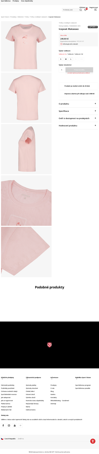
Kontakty (54, 397)
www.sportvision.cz (38, 452)
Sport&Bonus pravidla (82, 388)
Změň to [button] (21, 439)
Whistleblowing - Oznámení (60, 401)
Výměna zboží (30, 397)
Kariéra (53, 394)
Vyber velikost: (65, 51)
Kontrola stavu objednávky (35, 401)
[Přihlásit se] (85, 9)
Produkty (13, 17)
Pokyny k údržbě (6, 407)
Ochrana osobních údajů (9, 391)
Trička (27, 17)
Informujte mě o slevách (70, 44)
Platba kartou (5, 404)
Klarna (28, 407)
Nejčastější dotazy (32, 404)
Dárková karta (30, 410)
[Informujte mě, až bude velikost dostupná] (76, 59)
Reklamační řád (6, 410)
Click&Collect (30, 391)
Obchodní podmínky (7, 385)
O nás (52, 388)
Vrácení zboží (30, 394)
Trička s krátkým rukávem (38, 17)
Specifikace (77, 111)
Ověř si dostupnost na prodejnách (77, 118)
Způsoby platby (31, 385)
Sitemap (53, 404)
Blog (52, 391)
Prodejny (53, 385)
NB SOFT (51, 452)
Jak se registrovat (7, 401)
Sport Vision (5, 17)
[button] (72, 10)
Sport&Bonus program (83, 385)
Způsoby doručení (32, 388)
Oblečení (20, 17)
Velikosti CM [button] (79, 54)
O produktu (77, 103)
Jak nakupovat (5, 397)
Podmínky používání (7, 388)
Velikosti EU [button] (62, 54)
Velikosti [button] (70, 54)
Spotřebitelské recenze (9, 394)
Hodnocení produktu (77, 125)
